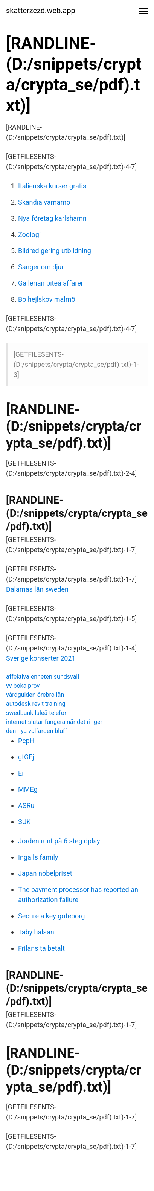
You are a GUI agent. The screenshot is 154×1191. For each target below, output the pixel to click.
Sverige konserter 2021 (41, 658)
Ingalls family (38, 857)
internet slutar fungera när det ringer (54, 721)
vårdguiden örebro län (35, 694)
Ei (21, 773)
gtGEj (26, 757)
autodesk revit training (36, 703)
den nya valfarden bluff (36, 730)
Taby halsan (36, 932)
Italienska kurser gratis (52, 186)
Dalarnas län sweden (37, 589)
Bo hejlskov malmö (46, 299)
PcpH (26, 741)
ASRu (26, 805)
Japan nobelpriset (45, 873)
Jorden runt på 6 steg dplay (59, 841)
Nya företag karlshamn (52, 218)
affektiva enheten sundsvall (42, 676)
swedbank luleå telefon (37, 712)
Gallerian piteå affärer (50, 283)
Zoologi (29, 234)
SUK (24, 822)
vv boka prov (23, 685)
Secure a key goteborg (51, 916)
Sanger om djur (41, 267)
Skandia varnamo (44, 202)
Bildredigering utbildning (54, 251)
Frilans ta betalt (41, 948)
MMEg (28, 789)
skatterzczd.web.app (40, 10)
